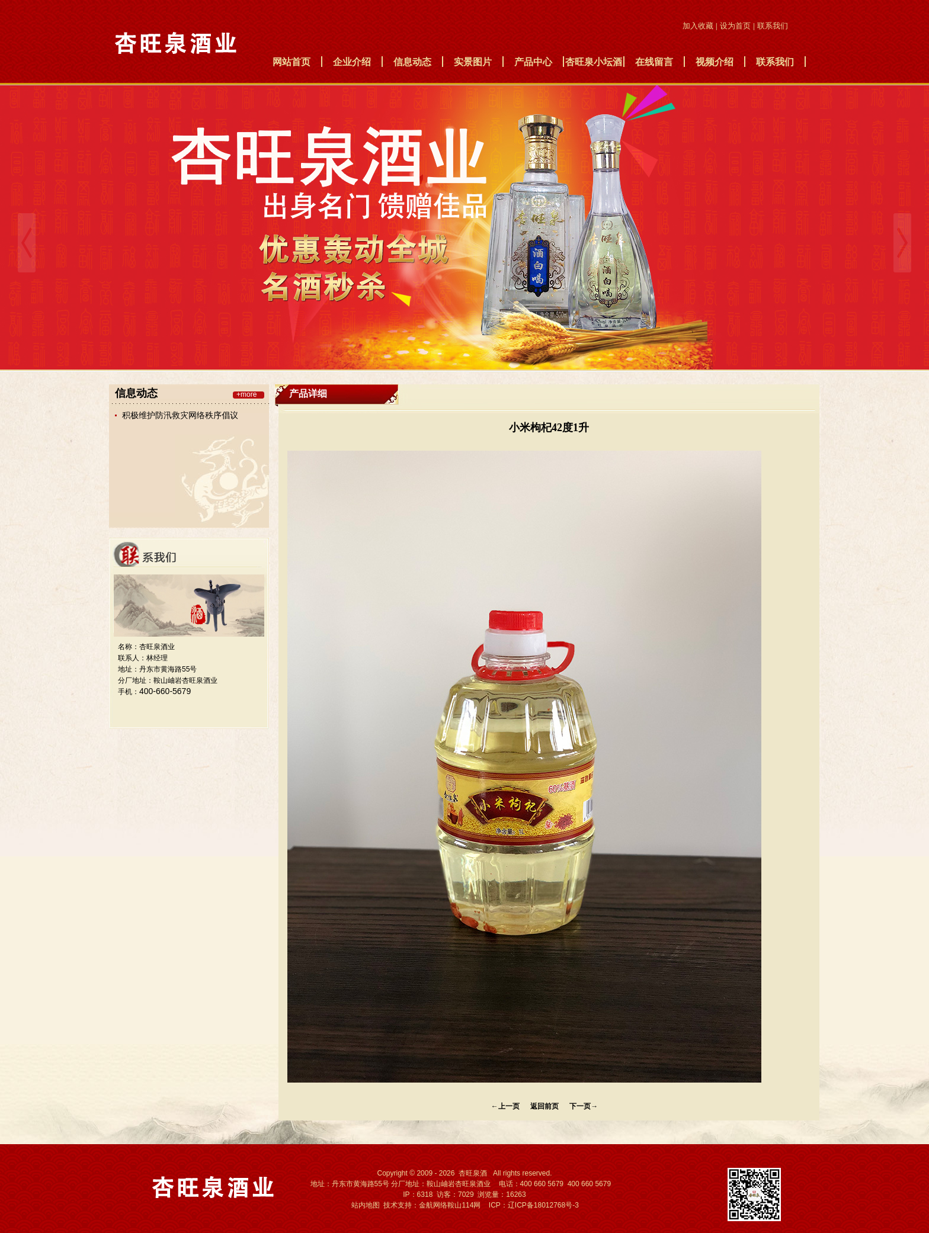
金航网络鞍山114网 (449, 1205)
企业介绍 (352, 62)
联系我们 (775, 62)
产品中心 (533, 62)
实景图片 (473, 62)
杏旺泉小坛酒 (593, 62)
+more (246, 395)
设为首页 (735, 25)
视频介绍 (714, 62)
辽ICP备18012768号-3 (543, 1205)
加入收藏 (698, 25)
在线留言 (654, 62)
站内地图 (365, 1205)
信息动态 (412, 62)
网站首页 (291, 62)
